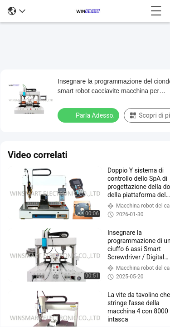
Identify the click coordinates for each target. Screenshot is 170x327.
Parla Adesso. (89, 114)
